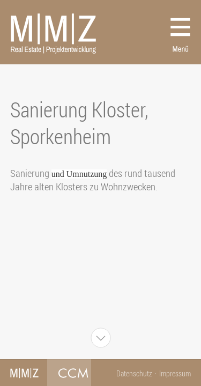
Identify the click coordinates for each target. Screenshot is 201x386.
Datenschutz (134, 373)
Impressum (175, 373)
